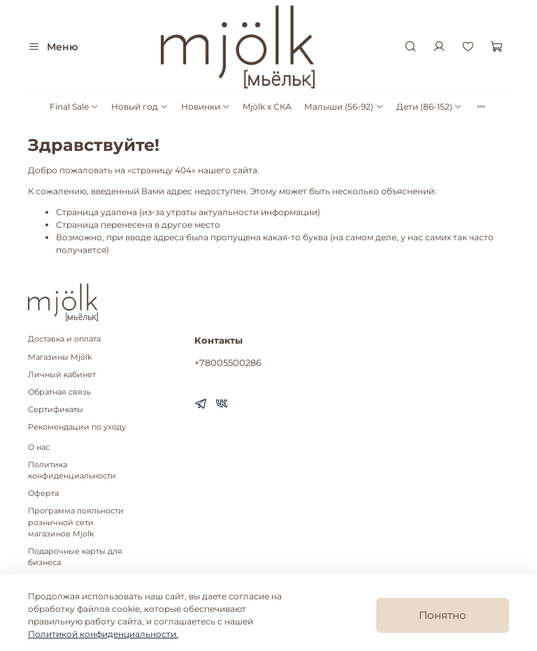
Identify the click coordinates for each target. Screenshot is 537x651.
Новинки (205, 106)
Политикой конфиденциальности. (103, 634)
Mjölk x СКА (267, 106)
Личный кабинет (62, 374)
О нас (39, 447)
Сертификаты (55, 409)
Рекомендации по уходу (77, 427)
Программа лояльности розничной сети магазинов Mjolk (76, 522)
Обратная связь (59, 392)
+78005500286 (228, 362)
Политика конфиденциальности (72, 470)
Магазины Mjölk (60, 357)
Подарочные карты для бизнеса (75, 557)
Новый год (139, 106)
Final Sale (74, 106)
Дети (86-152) (429, 106)
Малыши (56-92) (343, 106)
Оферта (43, 493)
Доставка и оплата (64, 339)
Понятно (442, 615)
